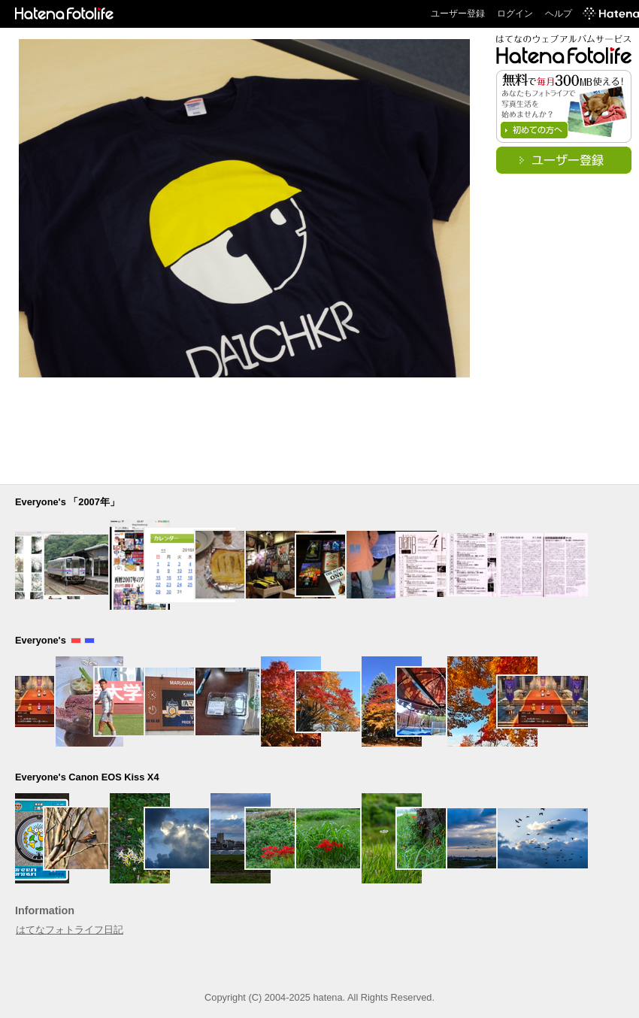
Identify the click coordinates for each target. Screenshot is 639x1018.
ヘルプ (558, 13)
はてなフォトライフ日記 (69, 929)
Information (44, 910)
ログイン (515, 13)
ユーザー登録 (458, 13)
